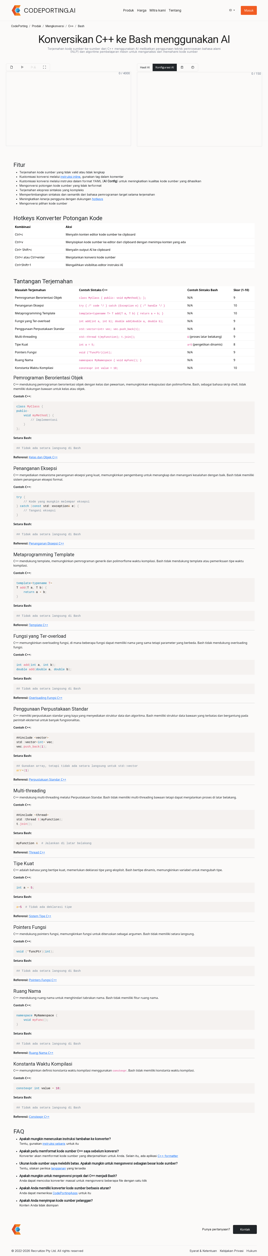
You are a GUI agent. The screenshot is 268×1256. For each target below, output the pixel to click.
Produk (128, 10)
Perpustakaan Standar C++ (47, 779)
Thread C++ (37, 852)
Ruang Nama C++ (41, 1053)
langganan (58, 1168)
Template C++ (38, 625)
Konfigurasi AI (165, 67)
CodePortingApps (65, 1193)
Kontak (245, 1229)
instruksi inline (70, 177)
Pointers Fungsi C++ (43, 980)
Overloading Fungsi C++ (45, 698)
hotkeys (97, 199)
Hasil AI (145, 67)
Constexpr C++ (39, 1117)
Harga (141, 10)
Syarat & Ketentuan (203, 1251)
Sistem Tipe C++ (40, 916)
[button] (249, 10)
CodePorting (19, 26)
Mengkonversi (54, 26)
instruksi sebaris (54, 1143)
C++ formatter (168, 1156)
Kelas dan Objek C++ (43, 457)
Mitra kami (157, 10)
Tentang (175, 10)
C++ (71, 26)
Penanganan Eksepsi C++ (46, 543)
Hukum (251, 1251)
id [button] (231, 10)
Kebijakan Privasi (231, 1251)
